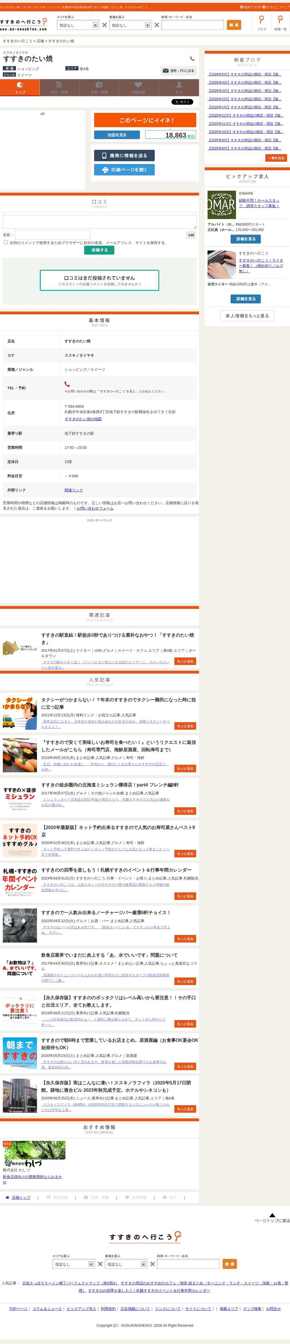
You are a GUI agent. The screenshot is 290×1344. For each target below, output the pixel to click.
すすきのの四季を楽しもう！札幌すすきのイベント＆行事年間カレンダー (149, 1292)
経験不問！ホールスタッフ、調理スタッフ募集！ (259, 203)
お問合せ (273, 1310)
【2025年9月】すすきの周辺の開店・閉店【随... (244, 140)
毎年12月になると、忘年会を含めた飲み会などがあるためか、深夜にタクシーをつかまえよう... (105, 726)
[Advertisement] (42, 152)
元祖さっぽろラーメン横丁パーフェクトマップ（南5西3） (70, 1285)
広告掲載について (135, 1310)
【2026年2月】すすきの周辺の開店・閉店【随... (244, 99)
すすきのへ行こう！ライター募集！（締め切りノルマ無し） (261, 265)
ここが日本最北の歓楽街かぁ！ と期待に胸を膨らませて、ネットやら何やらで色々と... (103, 1023)
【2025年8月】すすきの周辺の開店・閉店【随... (244, 148)
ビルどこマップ (278, 7)
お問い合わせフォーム (95, 510)
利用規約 (108, 1310)
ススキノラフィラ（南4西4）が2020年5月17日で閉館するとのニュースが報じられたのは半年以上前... (105, 1109)
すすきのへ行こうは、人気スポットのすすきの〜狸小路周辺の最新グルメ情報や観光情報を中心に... (105, 889)
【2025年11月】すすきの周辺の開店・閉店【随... (245, 124)
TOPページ (18, 1310)
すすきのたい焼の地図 (83, 420)
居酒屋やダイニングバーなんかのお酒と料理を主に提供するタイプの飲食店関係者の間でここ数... (105, 979)
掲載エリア (229, 1310)
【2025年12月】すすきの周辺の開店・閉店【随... (245, 115)
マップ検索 (252, 1310)
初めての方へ (254, 7)
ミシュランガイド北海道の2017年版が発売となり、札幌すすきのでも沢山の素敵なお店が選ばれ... (105, 804)
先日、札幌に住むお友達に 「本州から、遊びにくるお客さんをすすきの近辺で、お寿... (105, 768)
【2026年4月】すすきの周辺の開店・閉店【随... (244, 83)
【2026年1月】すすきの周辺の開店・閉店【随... (244, 107)
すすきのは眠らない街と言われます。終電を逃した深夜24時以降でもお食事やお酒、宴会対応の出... (103, 1066)
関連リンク (74, 492)
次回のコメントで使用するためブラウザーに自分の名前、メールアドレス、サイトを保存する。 (89, 244)
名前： (8, 236)
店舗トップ (20, 87)
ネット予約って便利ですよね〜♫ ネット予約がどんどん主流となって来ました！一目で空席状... (105, 853)
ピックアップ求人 (81, 1310)
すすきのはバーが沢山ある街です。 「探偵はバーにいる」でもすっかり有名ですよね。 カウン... (105, 931)
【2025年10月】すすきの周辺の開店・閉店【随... (245, 132)
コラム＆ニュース (47, 1310)
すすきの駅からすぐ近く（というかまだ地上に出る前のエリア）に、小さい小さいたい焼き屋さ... (105, 666)
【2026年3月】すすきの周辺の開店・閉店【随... (244, 91)
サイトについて (198, 1310)
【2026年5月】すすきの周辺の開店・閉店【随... (244, 74)
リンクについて (168, 1310)
